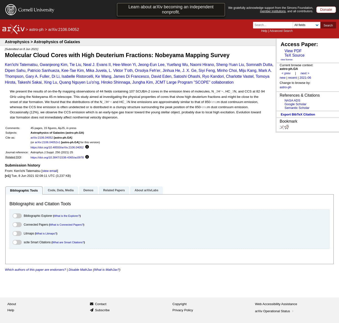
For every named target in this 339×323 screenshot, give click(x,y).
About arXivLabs (146, 190)
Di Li (56, 76)
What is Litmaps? (46, 233)
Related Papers (114, 190)
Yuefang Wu (177, 65)
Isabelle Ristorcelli (77, 76)
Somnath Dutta (259, 65)
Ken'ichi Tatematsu (21, 65)
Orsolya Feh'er (147, 70)
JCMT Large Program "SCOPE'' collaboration (194, 82)
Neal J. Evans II (97, 65)
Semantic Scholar (297, 108)
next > (305, 73)
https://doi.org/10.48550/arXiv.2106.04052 (57, 147)
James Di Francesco (131, 76)
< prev (286, 73)
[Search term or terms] (274, 25)
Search (328, 25)
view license (287, 59)
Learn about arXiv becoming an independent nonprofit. (171, 9)
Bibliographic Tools (24, 190)
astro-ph (36, 29)
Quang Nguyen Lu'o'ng (79, 82)
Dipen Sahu (15, 70)
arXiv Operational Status (274, 311)
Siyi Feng (207, 70)
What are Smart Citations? (68, 242)
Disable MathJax (80, 269)
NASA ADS (292, 100)
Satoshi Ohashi (187, 76)
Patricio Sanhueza (43, 70)
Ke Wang (103, 76)
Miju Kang (247, 70)
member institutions (273, 11)
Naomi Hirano (202, 65)
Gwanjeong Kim (53, 65)
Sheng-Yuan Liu (230, 65)
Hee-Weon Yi (124, 65)
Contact (101, 304)
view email (49, 171)
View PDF (293, 51)
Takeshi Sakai (29, 82)
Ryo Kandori (213, 76)
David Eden (161, 76)
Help (264, 31)
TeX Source (294, 55)
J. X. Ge (189, 70)
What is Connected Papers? (66, 224)
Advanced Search (281, 31)
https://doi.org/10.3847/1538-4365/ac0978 (57, 157)
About (11, 304)
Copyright (179, 304)
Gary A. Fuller (37, 76)
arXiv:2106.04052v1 (47, 142)
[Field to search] (306, 25)
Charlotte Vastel (240, 76)
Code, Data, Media (60, 190)
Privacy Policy (182, 310)
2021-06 (305, 77)
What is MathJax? (106, 269)
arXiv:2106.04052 (42, 137)
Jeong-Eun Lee (151, 65)
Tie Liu (75, 65)
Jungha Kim (142, 82)
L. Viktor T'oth (121, 70)
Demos (88, 190)
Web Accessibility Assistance (276, 304)
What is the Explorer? (67, 215)
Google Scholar (295, 104)
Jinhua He (171, 70)
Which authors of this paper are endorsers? (35, 269)
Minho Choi (227, 70)
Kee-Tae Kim (72, 70)
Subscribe (102, 310)
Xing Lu (50, 82)
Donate (326, 9)
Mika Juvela (96, 70)
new (283, 77)
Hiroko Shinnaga (115, 82)
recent (292, 77)
